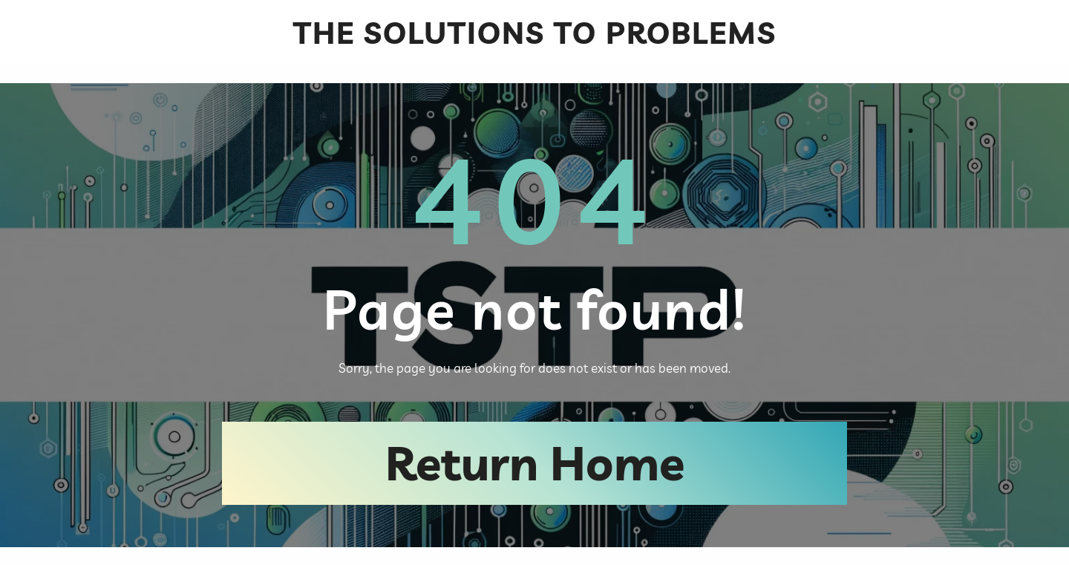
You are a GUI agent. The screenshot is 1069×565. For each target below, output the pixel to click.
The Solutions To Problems (535, 32)
